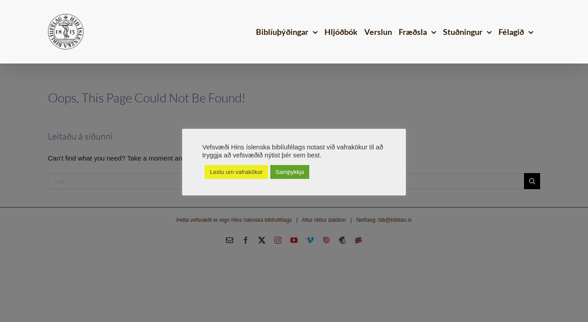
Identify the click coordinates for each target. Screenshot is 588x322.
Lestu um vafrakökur (236, 172)
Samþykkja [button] (290, 172)
